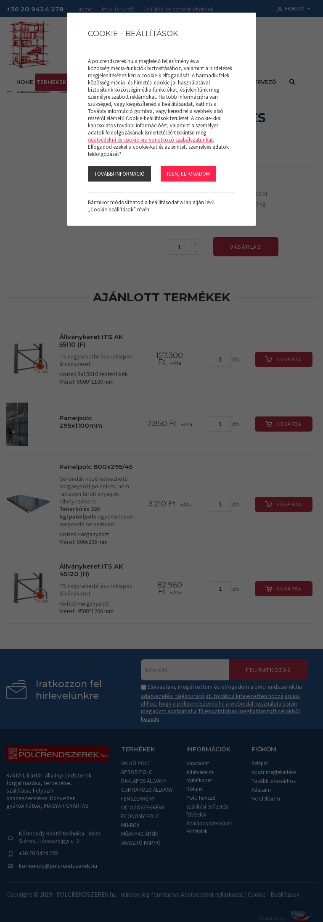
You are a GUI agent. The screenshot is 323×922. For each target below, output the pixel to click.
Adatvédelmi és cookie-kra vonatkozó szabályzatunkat (150, 139)
